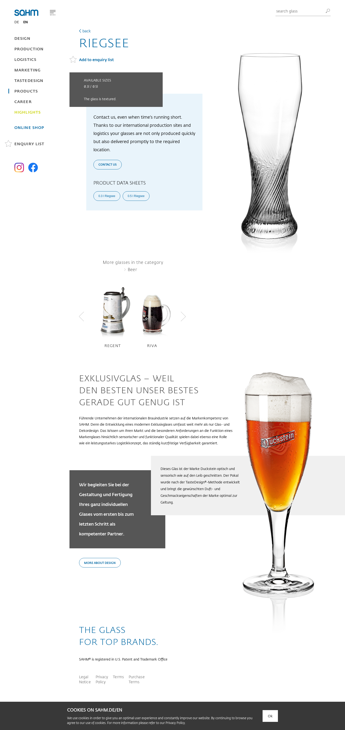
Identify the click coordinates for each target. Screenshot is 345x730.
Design (22, 38)
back (86, 30)
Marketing (27, 69)
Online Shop (29, 127)
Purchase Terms (137, 679)
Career (23, 101)
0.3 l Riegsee (106, 196)
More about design (100, 563)
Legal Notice (85, 679)
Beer (132, 269)
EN (25, 22)
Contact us (107, 164)
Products (26, 90)
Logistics (25, 59)
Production (29, 48)
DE (16, 22)
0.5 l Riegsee (136, 196)
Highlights (27, 112)
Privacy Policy (102, 679)
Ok (270, 716)
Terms (118, 676)
